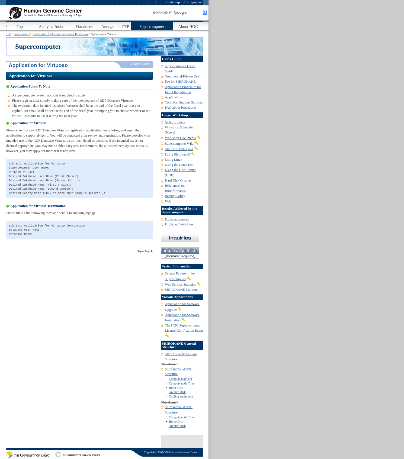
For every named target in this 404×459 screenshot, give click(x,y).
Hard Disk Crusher (178, 180)
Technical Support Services (184, 102)
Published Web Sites (179, 224)
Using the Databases (179, 165)
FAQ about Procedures (180, 107)
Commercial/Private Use (182, 76)
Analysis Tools (51, 26)
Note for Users (175, 122)
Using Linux (173, 159)
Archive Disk (177, 392)
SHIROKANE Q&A (179, 149)
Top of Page (145, 251)
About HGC (188, 26)
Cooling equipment (181, 396)
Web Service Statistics (180, 284)
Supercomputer (151, 26)
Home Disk (176, 387)
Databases (84, 26)
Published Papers (177, 219)
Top (20, 26)
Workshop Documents (180, 138)
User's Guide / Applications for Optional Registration (60, 34)
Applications (173, 97)
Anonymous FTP (115, 26)
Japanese (194, 2)
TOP (8, 34)
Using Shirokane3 (177, 154)
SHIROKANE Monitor (181, 290)
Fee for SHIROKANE (180, 81)
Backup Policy (175, 196)
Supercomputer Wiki (179, 144)
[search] (178, 12)
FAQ (168, 201)
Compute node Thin (181, 383)
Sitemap (173, 2)
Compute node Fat (180, 378)
